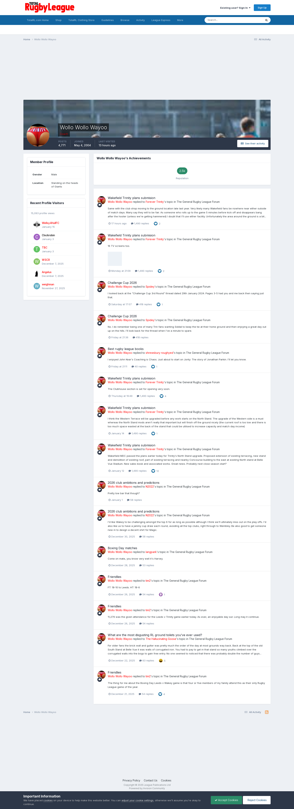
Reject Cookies (257, 800)
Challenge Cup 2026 (122, 283)
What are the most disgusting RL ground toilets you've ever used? (155, 635)
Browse (125, 20)
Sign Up (262, 7)
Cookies (166, 780)
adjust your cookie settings (137, 800)
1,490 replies (140, 223)
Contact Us (150, 780)
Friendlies (114, 577)
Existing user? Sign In (235, 7)
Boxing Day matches (122, 548)
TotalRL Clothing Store (81, 20)
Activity (140, 20)
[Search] (223, 20)
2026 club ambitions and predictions (133, 483)
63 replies (146, 660)
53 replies (146, 565)
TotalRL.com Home (38, 20)
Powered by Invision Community (147, 788)
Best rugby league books (126, 349)
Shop (58, 20)
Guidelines (107, 20)
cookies (48, 800)
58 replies (134, 499)
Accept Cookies (226, 800)
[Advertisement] (92, 73)
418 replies (144, 304)
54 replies (146, 594)
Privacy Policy (131, 780)
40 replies (139, 366)
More (180, 20)
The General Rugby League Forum (198, 201)
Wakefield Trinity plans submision (131, 198)
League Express (161, 20)
